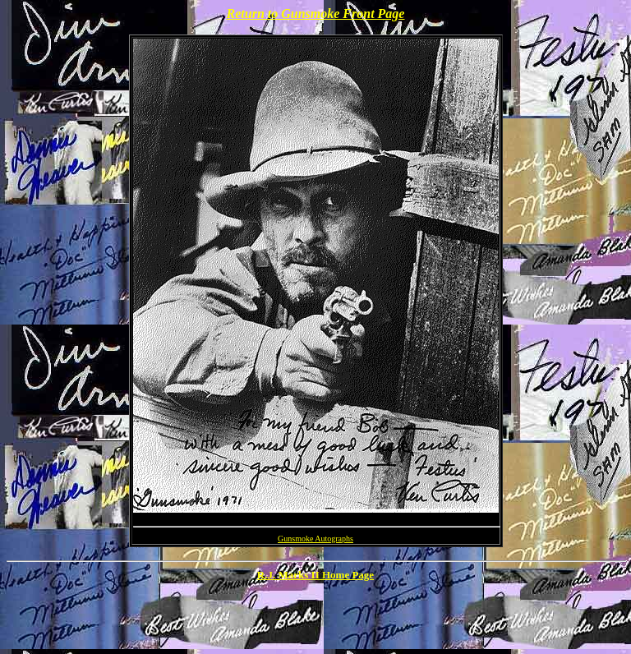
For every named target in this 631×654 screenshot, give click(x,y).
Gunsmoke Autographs (315, 538)
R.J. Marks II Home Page (315, 575)
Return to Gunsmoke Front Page (316, 14)
